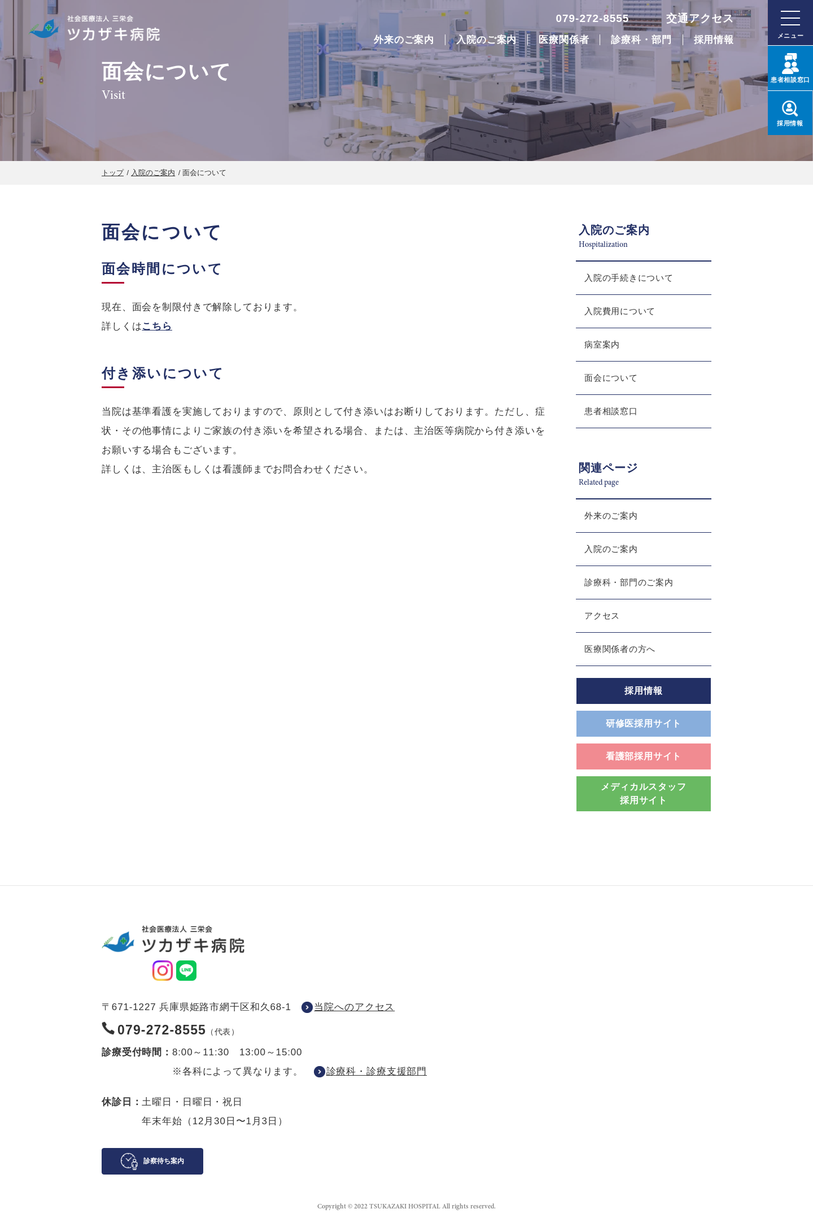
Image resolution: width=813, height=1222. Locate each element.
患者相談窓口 (611, 411)
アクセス (602, 615)
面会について (611, 377)
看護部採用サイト (643, 756)
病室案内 (602, 344)
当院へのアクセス (354, 1007)
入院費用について (619, 311)
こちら (157, 326)
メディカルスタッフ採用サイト (643, 793)
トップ (113, 172)
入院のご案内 (486, 39)
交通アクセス (700, 18)
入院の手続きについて (629, 277)
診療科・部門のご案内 (629, 582)
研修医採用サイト (643, 723)
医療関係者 (564, 39)
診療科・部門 (641, 39)
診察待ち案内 (163, 1161)
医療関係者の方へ (619, 649)
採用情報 (714, 39)
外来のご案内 (404, 39)
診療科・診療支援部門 (376, 1071)
